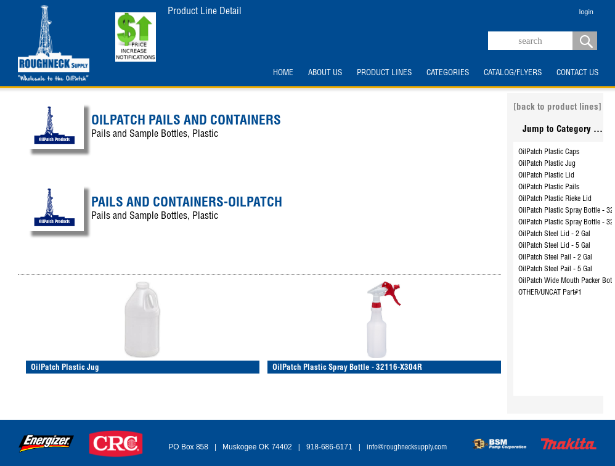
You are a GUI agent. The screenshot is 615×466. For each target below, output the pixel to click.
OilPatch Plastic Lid (546, 175)
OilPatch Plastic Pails (548, 187)
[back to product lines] (557, 107)
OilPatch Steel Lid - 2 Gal (554, 234)
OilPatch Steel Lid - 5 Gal (554, 246)
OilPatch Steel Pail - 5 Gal (555, 269)
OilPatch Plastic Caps (548, 152)
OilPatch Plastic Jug (547, 164)
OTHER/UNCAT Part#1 (550, 292)
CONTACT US (577, 73)
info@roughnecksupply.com (407, 447)
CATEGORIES (447, 73)
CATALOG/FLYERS (513, 73)
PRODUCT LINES (384, 73)
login (586, 11)
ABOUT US (325, 73)
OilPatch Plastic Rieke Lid (555, 199)
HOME (283, 73)
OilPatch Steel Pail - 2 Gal (555, 257)
